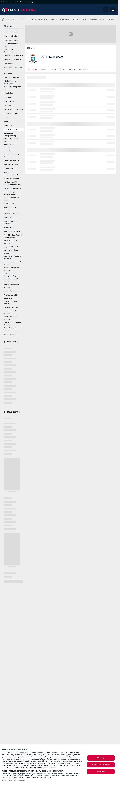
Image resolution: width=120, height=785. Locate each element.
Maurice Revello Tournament (10, 208)
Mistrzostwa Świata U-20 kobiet (12, 257)
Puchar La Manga (11, 169)
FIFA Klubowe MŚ (11, 40)
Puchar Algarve (10, 291)
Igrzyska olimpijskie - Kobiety (12, 268)
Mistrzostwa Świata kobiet (11, 251)
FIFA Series (8, 73)
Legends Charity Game (12, 247)
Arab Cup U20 (9, 97)
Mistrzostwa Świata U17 (13, 60)
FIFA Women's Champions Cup (10, 274)
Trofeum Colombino (11, 213)
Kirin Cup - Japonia (11, 165)
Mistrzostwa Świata (11, 32)
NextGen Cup (9, 121)
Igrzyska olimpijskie (11, 36)
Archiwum (83, 69)
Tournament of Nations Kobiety (13, 323)
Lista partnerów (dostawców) (13, 780)
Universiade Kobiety (11, 334)
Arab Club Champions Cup (12, 88)
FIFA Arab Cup (9, 101)
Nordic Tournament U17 (13, 178)
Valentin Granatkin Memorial (11, 222)
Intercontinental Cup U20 (12, 140)
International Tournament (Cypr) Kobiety (11, 301)
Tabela (72, 69)
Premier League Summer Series (10, 193)
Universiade (8, 218)
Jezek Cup (8, 151)
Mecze (62, 69)
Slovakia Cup (9, 204)
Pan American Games (12, 188)
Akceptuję (101, 758)
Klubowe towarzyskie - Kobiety (12, 286)
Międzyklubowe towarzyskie (10, 82)
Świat (33, 48)
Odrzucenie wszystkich (101, 765)
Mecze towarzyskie (11, 77)
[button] (105, 9)
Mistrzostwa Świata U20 (13, 55)
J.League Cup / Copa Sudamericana (12, 155)
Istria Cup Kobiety (11, 307)
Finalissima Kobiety (11, 295)
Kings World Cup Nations (10, 242)
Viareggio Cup (9, 227)
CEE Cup (7, 117)
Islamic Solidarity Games (10, 145)
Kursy (43, 69)
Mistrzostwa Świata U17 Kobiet (13, 263)
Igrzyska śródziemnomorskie (11, 173)
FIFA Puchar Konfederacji (9, 50)
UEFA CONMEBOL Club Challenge (13, 68)
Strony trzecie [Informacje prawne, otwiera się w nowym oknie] (49, 767)
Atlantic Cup (8, 93)
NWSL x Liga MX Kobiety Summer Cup (12, 183)
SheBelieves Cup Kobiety (10, 317)
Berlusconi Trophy (11, 113)
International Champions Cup (10, 134)
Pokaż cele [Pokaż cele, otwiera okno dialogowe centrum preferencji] (101, 772)
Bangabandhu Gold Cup (13, 109)
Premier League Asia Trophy (12, 198)
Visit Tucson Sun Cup (12, 231)
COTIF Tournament (11, 130)
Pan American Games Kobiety (12, 312)
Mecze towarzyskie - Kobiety (11, 280)
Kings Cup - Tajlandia (12, 160)
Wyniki (53, 69)
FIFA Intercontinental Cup (12, 44)
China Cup (8, 125)
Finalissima (8, 64)
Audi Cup (7, 105)
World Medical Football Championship (13, 236)
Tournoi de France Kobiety (11, 329)
